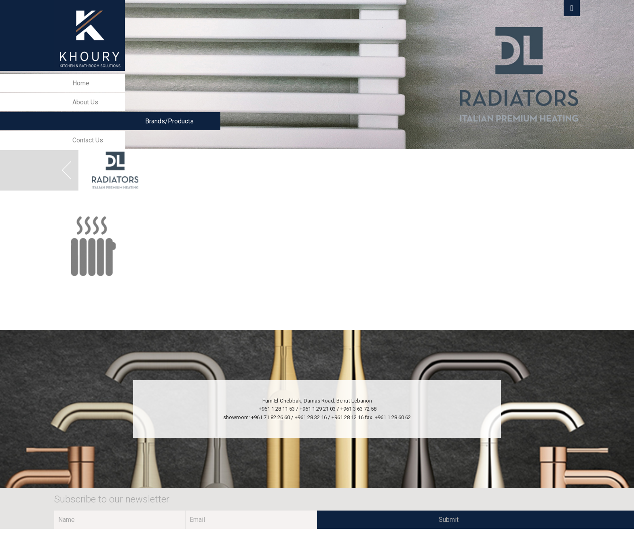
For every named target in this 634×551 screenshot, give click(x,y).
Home (80, 83)
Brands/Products (169, 121)
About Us (85, 102)
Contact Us (87, 140)
